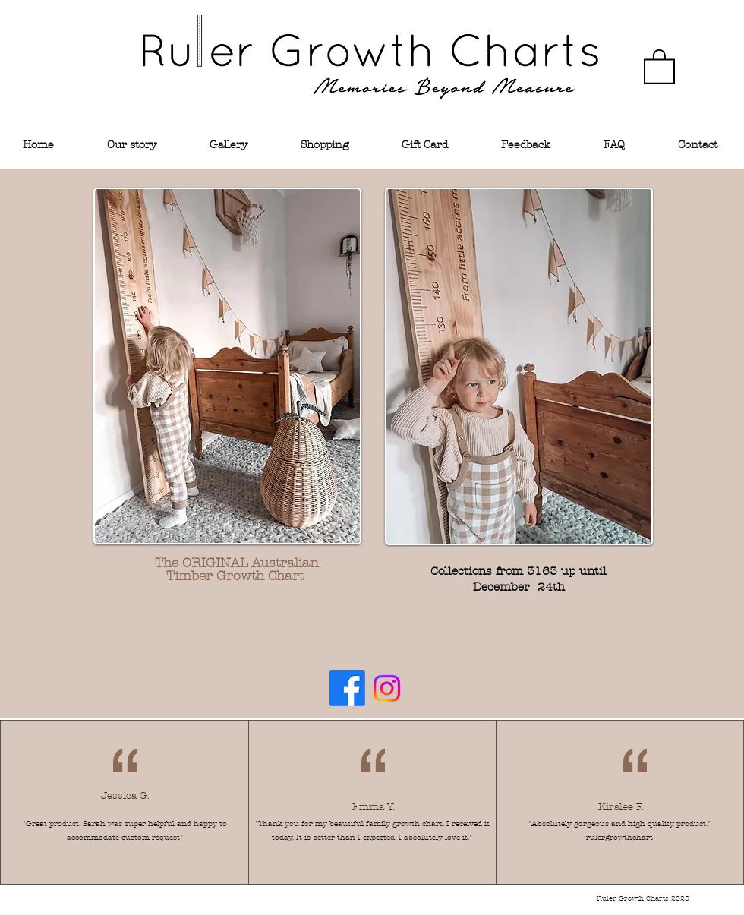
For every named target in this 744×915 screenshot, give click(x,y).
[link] (659, 65)
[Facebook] (347, 688)
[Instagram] (387, 688)
